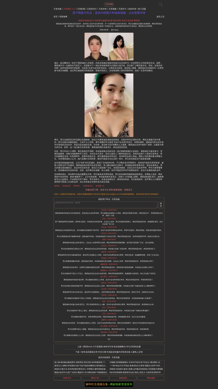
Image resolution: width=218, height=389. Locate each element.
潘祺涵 (56, 186)
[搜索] (160, 3)
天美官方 (122, 9)
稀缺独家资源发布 (121, 384)
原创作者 (132, 9)
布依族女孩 (66, 186)
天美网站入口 (69, 9)
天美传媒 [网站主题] (109, 4)
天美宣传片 (92, 9)
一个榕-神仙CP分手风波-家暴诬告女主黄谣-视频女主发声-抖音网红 (136, 366)
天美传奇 (103, 9)
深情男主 (76, 186)
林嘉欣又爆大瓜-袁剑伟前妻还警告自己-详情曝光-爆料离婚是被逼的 (81, 369)
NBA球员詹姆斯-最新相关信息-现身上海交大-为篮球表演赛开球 (135, 372)
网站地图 (151, 378)
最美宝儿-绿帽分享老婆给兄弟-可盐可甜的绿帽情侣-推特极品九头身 (81, 366)
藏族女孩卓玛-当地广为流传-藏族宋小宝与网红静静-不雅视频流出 (80, 372)
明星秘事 (63, 16)
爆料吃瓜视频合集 (97, 384)
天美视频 (112, 9)
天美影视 (81, 9)
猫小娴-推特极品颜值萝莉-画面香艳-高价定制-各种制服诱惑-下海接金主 (83, 362)
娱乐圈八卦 (100, 186)
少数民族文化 (88, 186)
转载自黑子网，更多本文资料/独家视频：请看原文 (109, 190)
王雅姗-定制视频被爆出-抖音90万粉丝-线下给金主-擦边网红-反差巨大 (137, 362)
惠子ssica (114, 30)
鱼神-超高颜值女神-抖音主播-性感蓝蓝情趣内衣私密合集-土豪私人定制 (112, 352)
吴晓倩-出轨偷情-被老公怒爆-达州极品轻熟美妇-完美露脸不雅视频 (136, 369)
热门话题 (142, 9)
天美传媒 (57, 9)
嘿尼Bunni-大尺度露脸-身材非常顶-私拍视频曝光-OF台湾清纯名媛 (112, 346)
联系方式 (67, 378)
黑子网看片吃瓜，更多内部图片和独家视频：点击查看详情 (109, 12)
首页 (56, 16)
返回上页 (160, 16)
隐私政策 (123, 378)
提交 (161, 204)
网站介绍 (95, 378)
